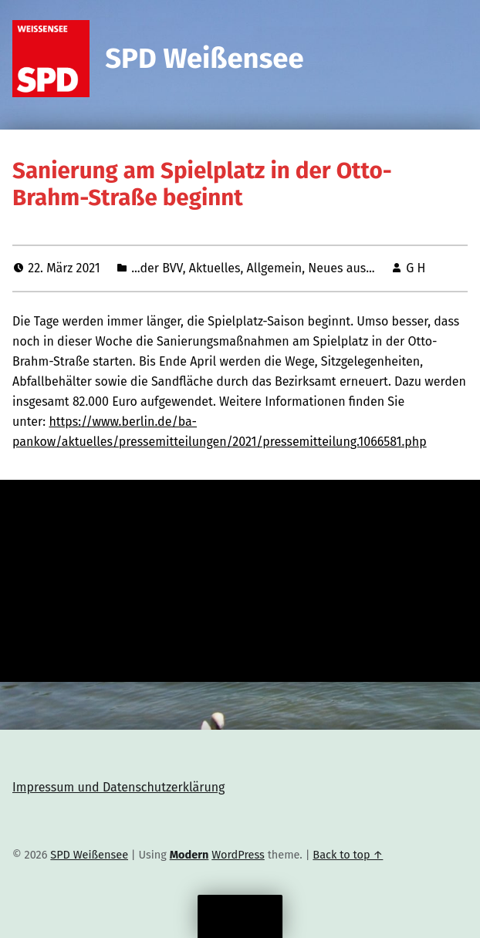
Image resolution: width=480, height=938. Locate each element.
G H (415, 268)
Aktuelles (215, 268)
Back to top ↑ (348, 855)
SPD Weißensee (204, 59)
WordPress (238, 855)
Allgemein (275, 268)
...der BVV (157, 268)
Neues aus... (341, 268)
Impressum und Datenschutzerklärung (118, 787)
